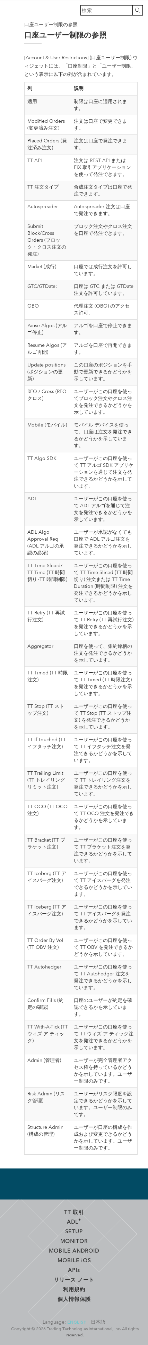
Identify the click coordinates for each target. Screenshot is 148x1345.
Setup (74, 1231)
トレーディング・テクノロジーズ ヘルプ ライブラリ (10, 10)
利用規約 (74, 1289)
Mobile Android (74, 1250)
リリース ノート (74, 1279)
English (77, 1321)
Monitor (74, 1241)
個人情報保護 (74, 1299)
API (74, 1270)
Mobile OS (74, 1260)
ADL (74, 1221)
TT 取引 (74, 1212)
